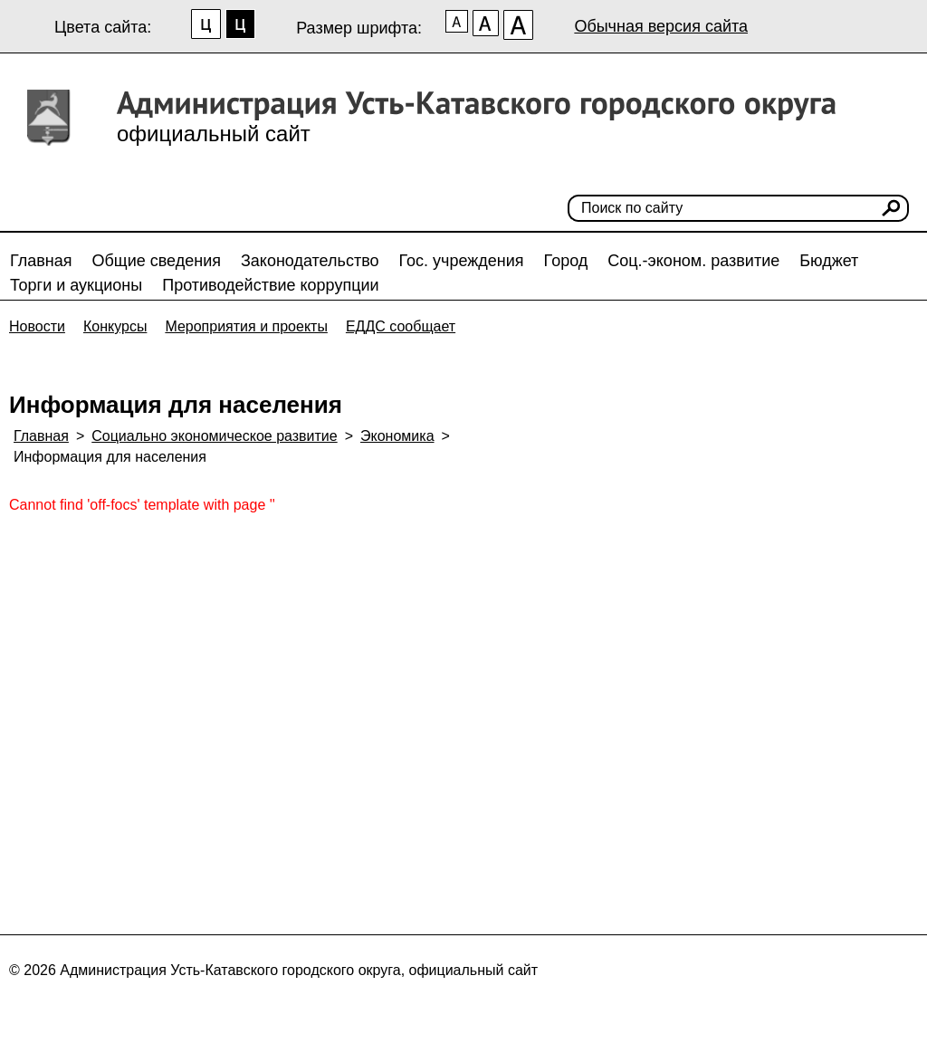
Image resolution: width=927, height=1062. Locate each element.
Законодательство (310, 261)
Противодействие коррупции (270, 285)
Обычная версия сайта (661, 26)
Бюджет (828, 261)
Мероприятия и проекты (246, 326)
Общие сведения (156, 261)
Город (566, 261)
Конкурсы (115, 326)
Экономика (397, 436)
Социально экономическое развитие (214, 436)
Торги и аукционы (76, 285)
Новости (37, 326)
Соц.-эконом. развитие (693, 261)
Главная (41, 261)
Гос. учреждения (461, 261)
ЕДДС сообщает (400, 326)
